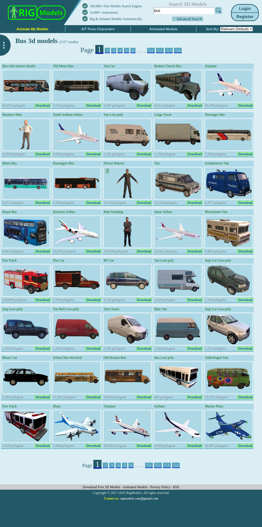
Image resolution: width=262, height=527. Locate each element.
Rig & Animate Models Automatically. (116, 19)
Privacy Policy (160, 487)
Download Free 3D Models (102, 487)
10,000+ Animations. (104, 12)
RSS (176, 487)
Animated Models (135, 487)
